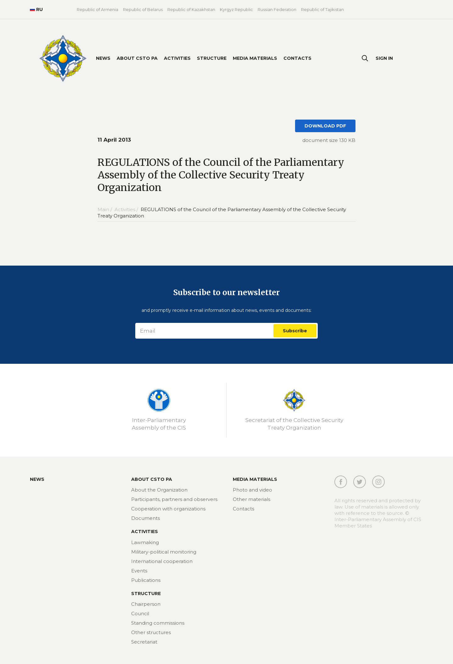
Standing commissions (157, 623)
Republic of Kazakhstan (191, 9)
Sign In (384, 58)
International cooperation (162, 561)
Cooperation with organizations (168, 509)
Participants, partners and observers (174, 499)
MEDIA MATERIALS (255, 479)
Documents (145, 518)
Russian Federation (277, 9)
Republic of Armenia (97, 9)
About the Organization (159, 490)
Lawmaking (145, 542)
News (103, 58)
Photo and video (252, 490)
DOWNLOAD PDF (325, 126)
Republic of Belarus (143, 9)
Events (139, 571)
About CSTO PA (137, 58)
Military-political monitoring (163, 552)
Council (140, 613)
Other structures (151, 632)
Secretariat (144, 642)
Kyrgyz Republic (236, 9)
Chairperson (145, 604)
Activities (177, 58)
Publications (145, 580)
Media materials (255, 58)
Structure (211, 58)
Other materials (251, 499)
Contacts (297, 58)
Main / (105, 209)
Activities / (127, 209)
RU (36, 9)
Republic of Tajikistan (322, 9)
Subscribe (295, 331)
